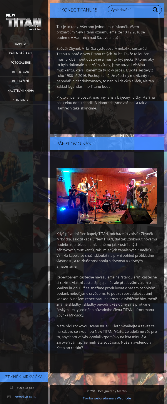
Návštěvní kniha (20, 90)
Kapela (20, 44)
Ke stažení (20, 81)
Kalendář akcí (20, 53)
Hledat (155, 10)
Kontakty (20, 100)
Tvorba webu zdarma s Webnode (107, 398)
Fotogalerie (21, 62)
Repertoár (20, 72)
